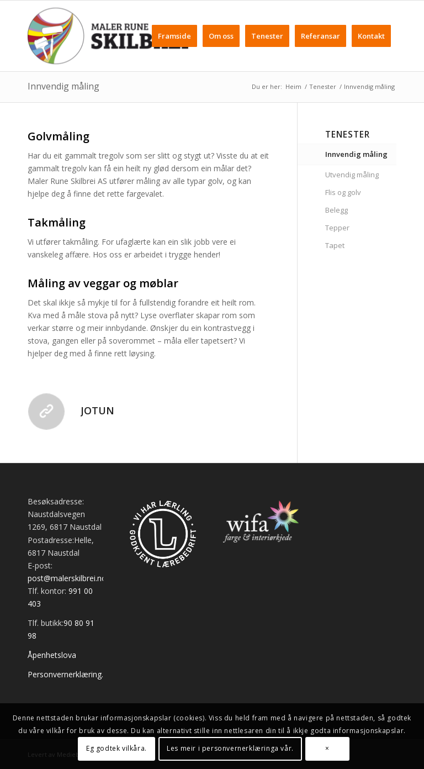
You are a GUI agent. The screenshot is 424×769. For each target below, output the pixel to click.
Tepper (337, 228)
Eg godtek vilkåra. (116, 748)
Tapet (334, 245)
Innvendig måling (63, 86)
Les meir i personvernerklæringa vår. (230, 748)
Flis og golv (343, 192)
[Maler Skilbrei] (108, 36)
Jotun (97, 410)
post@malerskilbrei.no (67, 578)
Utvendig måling (352, 175)
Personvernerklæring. (65, 674)
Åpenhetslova (52, 655)
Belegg (336, 210)
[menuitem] (174, 36)
